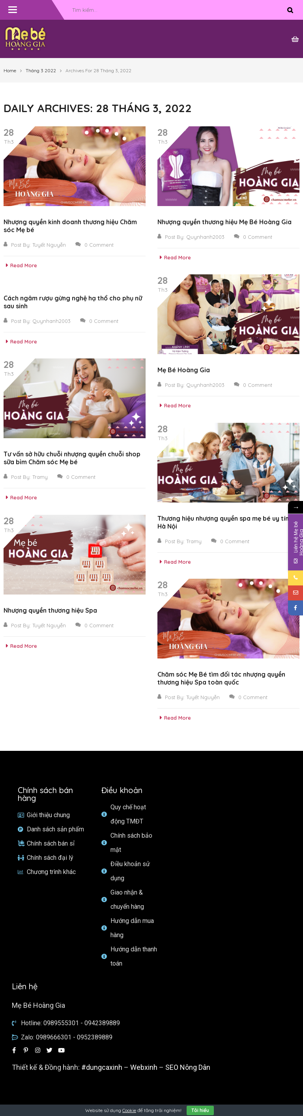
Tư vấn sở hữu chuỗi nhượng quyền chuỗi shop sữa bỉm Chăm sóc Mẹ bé (72, 458)
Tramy (40, 477)
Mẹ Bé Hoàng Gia (183, 370)
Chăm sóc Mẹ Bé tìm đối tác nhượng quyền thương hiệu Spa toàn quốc (221, 678)
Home (10, 70)
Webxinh (143, 1067)
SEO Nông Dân (187, 1067)
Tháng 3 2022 (41, 70)
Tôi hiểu (200, 1110)
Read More (20, 265)
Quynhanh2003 (205, 237)
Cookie (129, 1110)
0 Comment (94, 245)
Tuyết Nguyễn (49, 245)
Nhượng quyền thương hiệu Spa (50, 610)
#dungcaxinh (101, 1067)
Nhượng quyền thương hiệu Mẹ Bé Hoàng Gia (224, 222)
